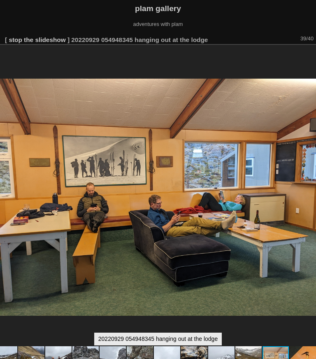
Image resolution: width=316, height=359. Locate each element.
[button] (308, 56)
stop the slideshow (37, 39)
